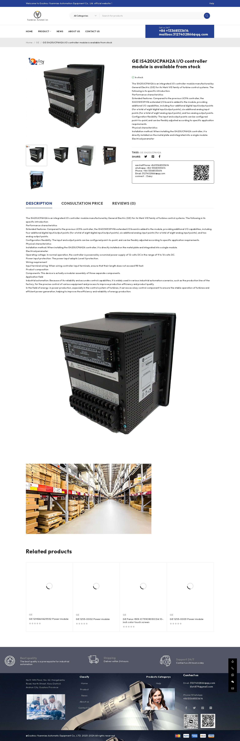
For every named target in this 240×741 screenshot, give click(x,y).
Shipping (110, 658)
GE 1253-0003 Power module (187, 619)
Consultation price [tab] (82, 203)
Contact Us (84, 707)
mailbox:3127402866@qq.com (183, 34)
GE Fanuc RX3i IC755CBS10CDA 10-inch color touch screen (143, 621)
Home (29, 42)
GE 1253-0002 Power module (93, 619)
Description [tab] (39, 203)
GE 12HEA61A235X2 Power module (49, 618)
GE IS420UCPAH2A (150, 152)
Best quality (28, 658)
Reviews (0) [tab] (124, 203)
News (84, 695)
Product (84, 689)
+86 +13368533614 (174, 30)
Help (212, 3)
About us (84, 701)
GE (37, 42)
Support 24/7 (185, 659)
